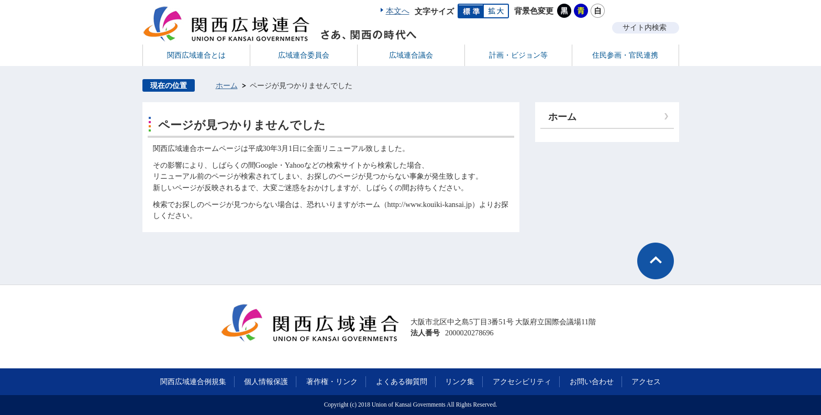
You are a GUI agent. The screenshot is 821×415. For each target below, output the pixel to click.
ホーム (227, 85)
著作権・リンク (332, 381)
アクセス (646, 381)
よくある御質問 (401, 381)
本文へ (397, 11)
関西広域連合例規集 (193, 381)
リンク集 (459, 381)
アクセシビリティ (522, 381)
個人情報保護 (266, 381)
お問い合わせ (592, 381)
